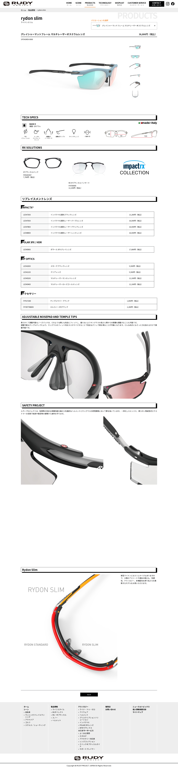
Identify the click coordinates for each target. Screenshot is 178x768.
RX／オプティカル (59, 715)
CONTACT (156, 3)
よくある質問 (85, 733)
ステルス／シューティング (35, 725)
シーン (26, 709)
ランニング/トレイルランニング (35, 716)
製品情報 (31, 10)
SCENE (78, 3)
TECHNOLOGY (105, 3)
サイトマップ (138, 712)
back (89, 694)
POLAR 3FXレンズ (87, 725)
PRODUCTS (90, 3)
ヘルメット (56, 720)
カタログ (83, 736)
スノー (55, 718)
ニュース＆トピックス (141, 707)
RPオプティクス (86, 728)
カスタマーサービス (86, 731)
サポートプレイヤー (87, 749)
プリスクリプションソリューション (89, 719)
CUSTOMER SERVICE (137, 3)
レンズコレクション (87, 741)
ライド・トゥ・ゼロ (87, 709)
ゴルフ (27, 722)
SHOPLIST (119, 3)
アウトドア (29, 720)
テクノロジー (83, 707)
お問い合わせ (110, 709)
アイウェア (84, 712)
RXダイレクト (57, 712)
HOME (69, 3)
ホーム (23, 10)
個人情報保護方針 (139, 709)
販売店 (108, 707)
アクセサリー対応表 (87, 739)
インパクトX (84, 722)
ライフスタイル (58, 709)
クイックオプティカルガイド (90, 745)
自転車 (27, 712)
